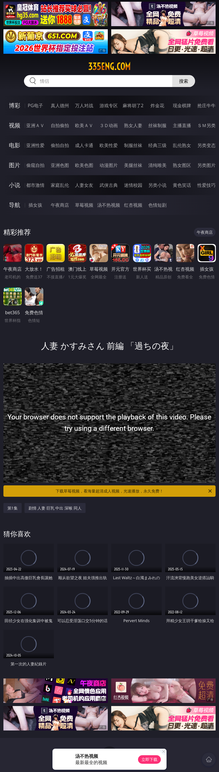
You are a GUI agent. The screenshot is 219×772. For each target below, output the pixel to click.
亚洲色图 (60, 165)
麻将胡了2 (133, 105)
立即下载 (149, 759)
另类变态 (206, 145)
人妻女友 (84, 185)
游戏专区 (109, 105)
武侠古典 (109, 185)
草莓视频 (84, 205)
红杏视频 (133, 205)
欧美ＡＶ (84, 125)
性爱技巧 (206, 185)
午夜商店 (60, 205)
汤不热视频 (108, 205)
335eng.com (109, 66)
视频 (14, 125)
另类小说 (157, 185)
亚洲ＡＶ (35, 125)
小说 (14, 185)
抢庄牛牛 (206, 105)
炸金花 (157, 105)
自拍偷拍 (60, 125)
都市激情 (35, 185)
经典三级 (157, 145)
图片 (14, 165)
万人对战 (84, 105)
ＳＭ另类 (206, 125)
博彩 (14, 105)
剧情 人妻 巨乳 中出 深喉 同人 (55, 508)
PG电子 (35, 105)
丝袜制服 (157, 125)
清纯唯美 (157, 165)
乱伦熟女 (182, 145)
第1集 (12, 508)
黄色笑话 (182, 185)
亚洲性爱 (35, 145)
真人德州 (60, 105)
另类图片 (206, 165)
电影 (14, 145)
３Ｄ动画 (109, 125)
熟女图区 (182, 165)
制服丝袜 (133, 145)
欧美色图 (84, 165)
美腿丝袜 (133, 165)
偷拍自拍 (60, 145)
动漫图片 (109, 165)
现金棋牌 (182, 105)
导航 (14, 205)
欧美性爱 (109, 145)
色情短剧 (157, 205)
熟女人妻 (133, 125)
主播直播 (182, 125)
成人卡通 (84, 145)
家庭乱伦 (60, 185)
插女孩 (35, 205)
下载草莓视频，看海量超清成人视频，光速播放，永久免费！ (134, 491)
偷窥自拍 (35, 165)
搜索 (183, 81)
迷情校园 (133, 185)
